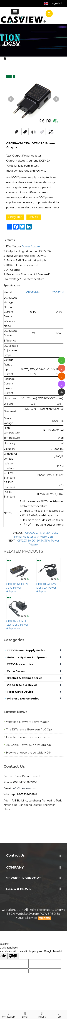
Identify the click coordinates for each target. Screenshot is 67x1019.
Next (56, 99)
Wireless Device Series (23, 698)
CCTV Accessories (20, 664)
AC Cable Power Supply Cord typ (28, 745)
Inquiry (42, 1014)
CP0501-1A (33, 292)
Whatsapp (8, 1014)
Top (58, 1014)
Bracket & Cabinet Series (25, 678)
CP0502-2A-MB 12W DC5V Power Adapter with (17, 625)
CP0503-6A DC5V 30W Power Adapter (17, 587)
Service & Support (23, 878)
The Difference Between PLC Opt (29, 729)
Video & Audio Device (22, 685)
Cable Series (16, 671)
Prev (11, 99)
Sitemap (31, 918)
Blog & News (18, 889)
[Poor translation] (13, 956)
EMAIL (34, 217)
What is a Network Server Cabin (27, 721)
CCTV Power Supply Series (26, 650)
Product (25, 58)
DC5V (43, 62)
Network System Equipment (27, 657)
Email (25, 1014)
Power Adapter (26, 62)
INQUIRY (15, 217)
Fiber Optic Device (20, 691)
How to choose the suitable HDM (29, 752)
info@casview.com (24, 788)
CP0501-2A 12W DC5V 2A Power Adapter (46, 587)
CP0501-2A (59, 292)
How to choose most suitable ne (28, 737)
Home (11, 58)
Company (15, 867)
